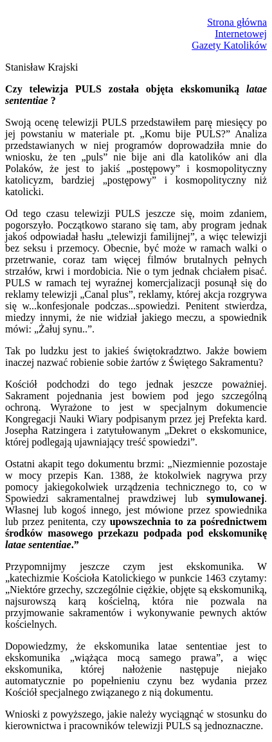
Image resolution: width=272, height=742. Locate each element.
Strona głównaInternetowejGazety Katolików (229, 34)
